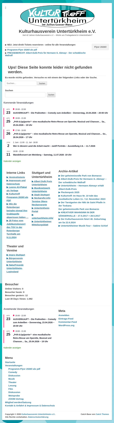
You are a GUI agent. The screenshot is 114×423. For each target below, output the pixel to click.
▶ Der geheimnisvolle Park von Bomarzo (80, 175)
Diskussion (14, 375)
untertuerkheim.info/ (42, 218)
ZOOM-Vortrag (16, 399)
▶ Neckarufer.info (41, 198)
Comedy (12, 372)
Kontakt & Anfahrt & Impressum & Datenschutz (30, 405)
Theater (12, 382)
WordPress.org (66, 325)
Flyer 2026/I (100, 47)
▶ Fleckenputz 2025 (68, 192)
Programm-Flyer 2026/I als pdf (22, 50)
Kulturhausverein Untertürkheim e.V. (57, 31)
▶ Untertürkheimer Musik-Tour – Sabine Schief (83, 225)
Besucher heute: (14, 292)
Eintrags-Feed (65, 318)
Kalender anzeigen (12, 161)
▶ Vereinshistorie (16, 177)
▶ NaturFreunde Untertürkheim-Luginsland (15, 268)
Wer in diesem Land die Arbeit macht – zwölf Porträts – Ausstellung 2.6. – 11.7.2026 (54, 146)
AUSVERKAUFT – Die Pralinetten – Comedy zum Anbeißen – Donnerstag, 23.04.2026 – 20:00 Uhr (60, 113)
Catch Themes (102, 414)
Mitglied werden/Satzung (18, 402)
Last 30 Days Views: (16, 298)
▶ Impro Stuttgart (16, 255)
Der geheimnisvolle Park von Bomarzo (78, 209)
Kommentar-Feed (67, 322)
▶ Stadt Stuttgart (41, 194)
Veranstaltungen (13, 365)
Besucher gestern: (15, 295)
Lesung (12, 385)
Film (10, 389)
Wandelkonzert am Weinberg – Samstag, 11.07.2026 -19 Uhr (42, 155)
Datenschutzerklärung (38, 417)
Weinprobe (14, 395)
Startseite (10, 362)
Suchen (9, 90)
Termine (36, 201)
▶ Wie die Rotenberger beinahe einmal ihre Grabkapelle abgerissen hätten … (17, 210)
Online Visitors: (13, 288)
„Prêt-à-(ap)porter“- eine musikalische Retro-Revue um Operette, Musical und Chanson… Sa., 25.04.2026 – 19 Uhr (32, 337)
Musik (11, 379)
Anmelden (63, 315)
